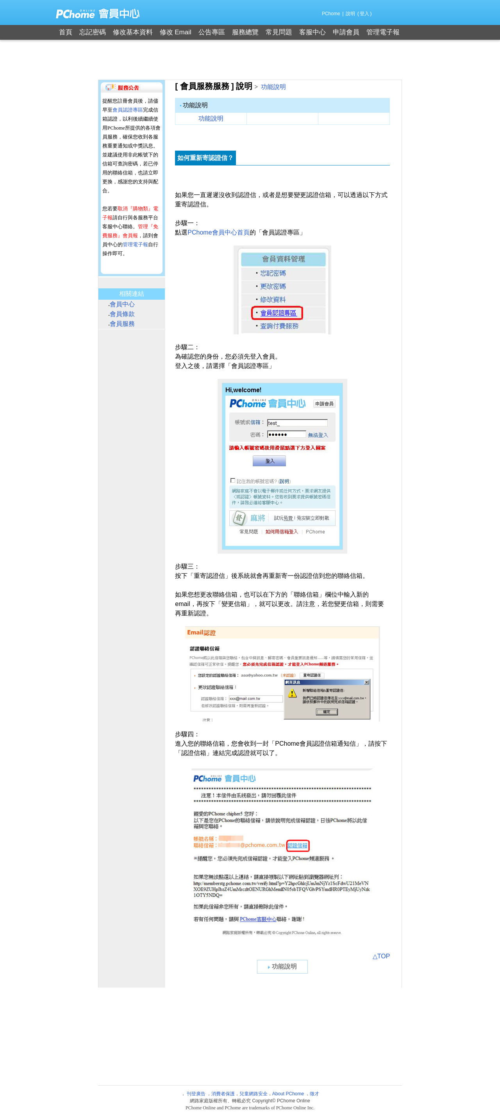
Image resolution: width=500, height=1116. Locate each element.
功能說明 (273, 87)
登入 (364, 13)
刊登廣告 (196, 1093)
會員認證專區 (127, 110)
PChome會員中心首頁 (218, 232)
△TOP (381, 956)
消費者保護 (223, 1093)
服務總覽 (245, 32)
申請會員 (346, 32)
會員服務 (122, 323)
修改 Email (175, 32)
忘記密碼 (92, 32)
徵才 (314, 1093)
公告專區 (211, 32)
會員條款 (122, 314)
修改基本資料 (133, 32)
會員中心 (122, 304)
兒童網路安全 (253, 1093)
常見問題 (279, 32)
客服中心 (312, 32)
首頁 (65, 32)
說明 (350, 13)
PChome (331, 13)
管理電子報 (383, 32)
